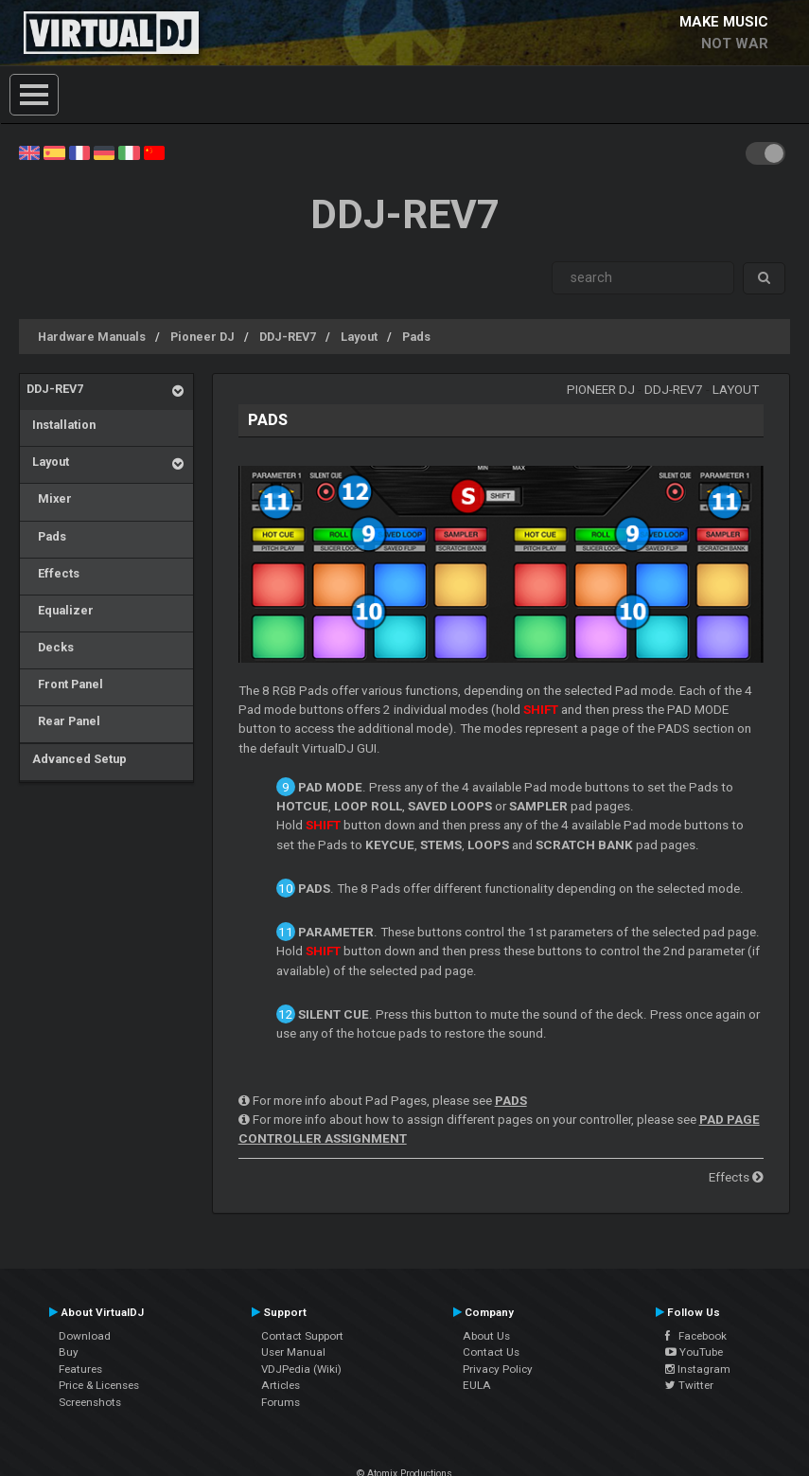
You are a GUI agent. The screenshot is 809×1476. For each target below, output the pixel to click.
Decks (50, 647)
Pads (416, 336)
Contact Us (491, 1352)
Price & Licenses (99, 1385)
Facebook (696, 1336)
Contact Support (302, 1336)
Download (85, 1336)
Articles (280, 1385)
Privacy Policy (498, 1369)
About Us (486, 1336)
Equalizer (60, 610)
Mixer (49, 498)
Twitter (689, 1385)
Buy (69, 1352)
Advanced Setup (76, 759)
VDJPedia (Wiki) (301, 1369)
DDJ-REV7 (287, 336)
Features (80, 1369)
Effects (52, 573)
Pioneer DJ (202, 336)
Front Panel (64, 684)
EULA (477, 1385)
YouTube (694, 1352)
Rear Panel (63, 721)
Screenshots (90, 1402)
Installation (61, 425)
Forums (280, 1402)
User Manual (293, 1352)
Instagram (697, 1369)
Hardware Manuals (92, 336)
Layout (359, 336)
